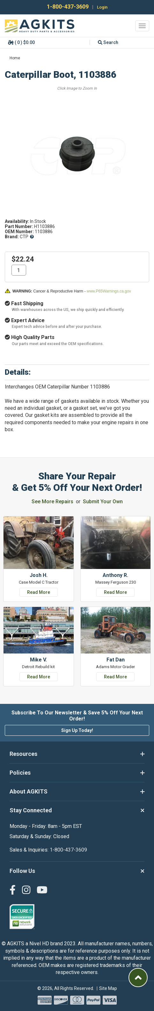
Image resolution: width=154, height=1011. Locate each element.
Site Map (108, 988)
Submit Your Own (103, 501)
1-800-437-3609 (67, 6)
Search (108, 42)
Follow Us (77, 871)
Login (102, 7)
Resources (77, 754)
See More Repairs (52, 501)
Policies (77, 773)
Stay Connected (77, 810)
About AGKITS (77, 791)
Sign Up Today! (77, 730)
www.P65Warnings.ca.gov (109, 291)
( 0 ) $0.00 (21, 42)
